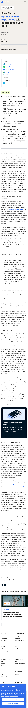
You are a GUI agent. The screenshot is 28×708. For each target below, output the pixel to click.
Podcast (3, 665)
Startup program (5, 650)
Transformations (5, 636)
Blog (16, 656)
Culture (3, 674)
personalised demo (14, 485)
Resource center (19, 659)
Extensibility (18, 638)
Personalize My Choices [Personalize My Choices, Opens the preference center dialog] (13, 703)
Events (3, 663)
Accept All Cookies (13, 699)
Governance (4, 638)
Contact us (4, 676)
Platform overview (19, 633)
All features (4, 648)
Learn (2, 661)
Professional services (20, 663)
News (16, 661)
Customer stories (5, 659)
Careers (17, 674)
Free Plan (17, 648)
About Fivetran (18, 671)
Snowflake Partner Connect (16, 209)
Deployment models (19, 640)
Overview (17, 646)
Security (17, 636)
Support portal (18, 682)
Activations (4, 640)
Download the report (8, 436)
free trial (21, 487)
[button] (25, 1)
